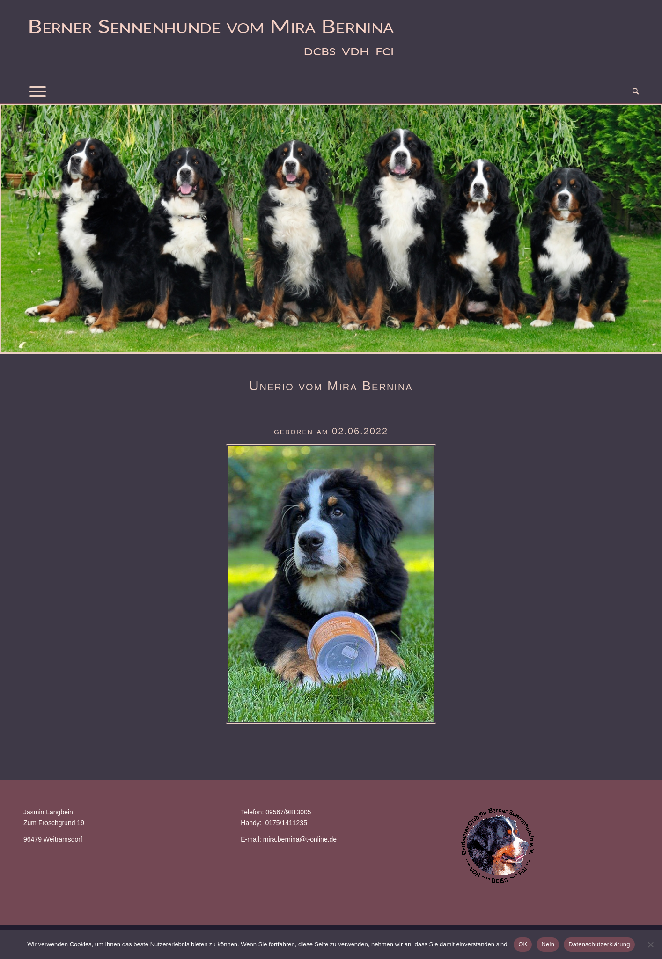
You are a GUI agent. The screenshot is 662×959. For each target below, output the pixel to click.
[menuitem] (632, 91)
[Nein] (650, 944)
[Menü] (37, 91)
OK (522, 944)
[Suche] (632, 91)
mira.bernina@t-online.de (300, 839)
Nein (547, 944)
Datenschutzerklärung (599, 944)
